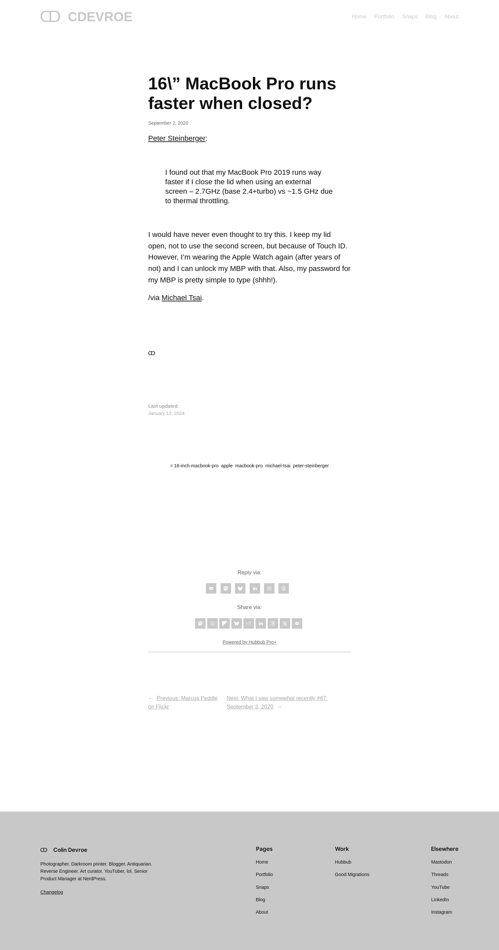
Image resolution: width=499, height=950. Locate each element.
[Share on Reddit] (248, 623)
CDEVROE (100, 16)
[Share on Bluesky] (236, 623)
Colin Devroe (70, 850)
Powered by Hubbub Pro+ (249, 642)
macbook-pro (249, 465)
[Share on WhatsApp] (212, 623)
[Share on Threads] (273, 623)
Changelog (52, 892)
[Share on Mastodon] (200, 623)
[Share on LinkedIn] (261, 623)
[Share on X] (285, 623)
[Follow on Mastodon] (226, 588)
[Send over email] (297, 623)
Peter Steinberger (177, 138)
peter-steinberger (311, 465)
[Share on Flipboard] (224, 623)
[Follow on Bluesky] (240, 588)
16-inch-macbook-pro (196, 465)
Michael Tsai (182, 298)
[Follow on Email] (211, 588)
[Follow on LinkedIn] (255, 588)
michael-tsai (278, 465)
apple (227, 465)
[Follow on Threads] (283, 588)
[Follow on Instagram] (269, 588)
